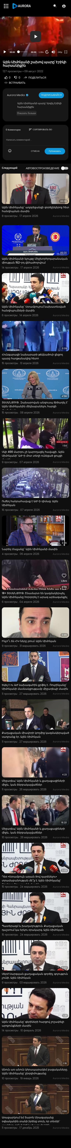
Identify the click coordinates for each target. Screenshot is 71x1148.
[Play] (5, 52)
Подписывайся (51, 95)
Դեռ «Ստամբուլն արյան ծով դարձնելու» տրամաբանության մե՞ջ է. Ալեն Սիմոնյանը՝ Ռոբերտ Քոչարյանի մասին (31, 880)
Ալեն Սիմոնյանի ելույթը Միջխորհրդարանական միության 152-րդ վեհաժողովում (35, 260)
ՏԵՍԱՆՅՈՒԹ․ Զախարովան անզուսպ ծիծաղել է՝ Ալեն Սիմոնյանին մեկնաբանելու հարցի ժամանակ (35, 406)
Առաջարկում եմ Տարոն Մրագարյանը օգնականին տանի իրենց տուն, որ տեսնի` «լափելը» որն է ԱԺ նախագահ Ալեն (31, 1121)
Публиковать (55, 151)
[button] (64, 6)
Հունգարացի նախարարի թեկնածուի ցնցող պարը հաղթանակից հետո (32, 356)
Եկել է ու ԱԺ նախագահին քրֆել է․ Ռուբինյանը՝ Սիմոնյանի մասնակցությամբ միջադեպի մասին (35, 687)
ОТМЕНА (35, 151)
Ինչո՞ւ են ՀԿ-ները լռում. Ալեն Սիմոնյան (29, 641)
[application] (35, 37)
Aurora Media (18, 95)
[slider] (22, 51)
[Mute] (53, 52)
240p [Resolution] (60, 52)
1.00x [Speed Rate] (41, 52)
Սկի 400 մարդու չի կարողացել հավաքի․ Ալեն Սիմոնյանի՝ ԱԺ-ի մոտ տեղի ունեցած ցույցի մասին (33, 455)
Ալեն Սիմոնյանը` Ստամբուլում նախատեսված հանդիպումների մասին (34, 308)
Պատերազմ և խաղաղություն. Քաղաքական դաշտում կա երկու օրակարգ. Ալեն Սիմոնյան (33, 928)
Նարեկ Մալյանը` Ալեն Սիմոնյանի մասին (30, 549)
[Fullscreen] (66, 52)
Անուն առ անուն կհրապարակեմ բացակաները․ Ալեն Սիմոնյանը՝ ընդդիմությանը (35, 1071)
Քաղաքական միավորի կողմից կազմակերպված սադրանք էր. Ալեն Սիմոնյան (35, 735)
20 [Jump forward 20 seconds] (47, 52)
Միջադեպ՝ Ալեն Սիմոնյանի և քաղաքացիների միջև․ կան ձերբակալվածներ (33, 782)
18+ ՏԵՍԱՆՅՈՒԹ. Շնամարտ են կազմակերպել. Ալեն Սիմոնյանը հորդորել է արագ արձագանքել (34, 595)
